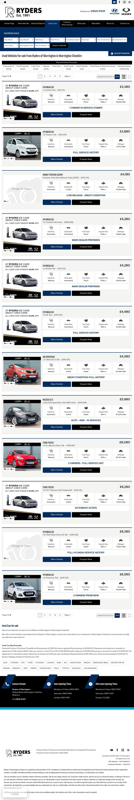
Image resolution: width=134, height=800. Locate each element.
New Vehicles (23, 24)
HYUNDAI (40, 663)
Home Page (9, 24)
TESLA (56, 668)
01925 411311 (98, 11)
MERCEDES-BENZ (100, 663)
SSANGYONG (45, 668)
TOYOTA (65, 668)
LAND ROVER (75, 663)
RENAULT (17, 668)
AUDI (5, 663)
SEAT (26, 668)
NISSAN (6, 668)
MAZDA (87, 663)
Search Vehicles (59, 46)
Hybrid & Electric (38, 24)
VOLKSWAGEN (90, 668)
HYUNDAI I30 (48, 532)
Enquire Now (86, 115)
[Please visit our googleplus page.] (129, 2)
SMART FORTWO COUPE (53, 175)
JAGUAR (50, 663)
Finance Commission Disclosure (62, 750)
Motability (96, 24)
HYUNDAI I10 (48, 87)
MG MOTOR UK (117, 663)
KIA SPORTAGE (49, 357)
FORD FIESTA (48, 442)
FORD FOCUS (48, 487)
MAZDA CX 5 (48, 399)
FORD (30, 663)
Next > (68, 76)
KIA (65, 663)
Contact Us (124, 24)
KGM (59, 663)
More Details (57, 115)
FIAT (23, 663)
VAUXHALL (76, 668)
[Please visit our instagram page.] (124, 2)
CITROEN (14, 663)
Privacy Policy (42, 750)
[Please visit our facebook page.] (119, 2)
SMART (34, 668)
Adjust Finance (121, 53)
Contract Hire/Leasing (67, 23)
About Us (110, 24)
